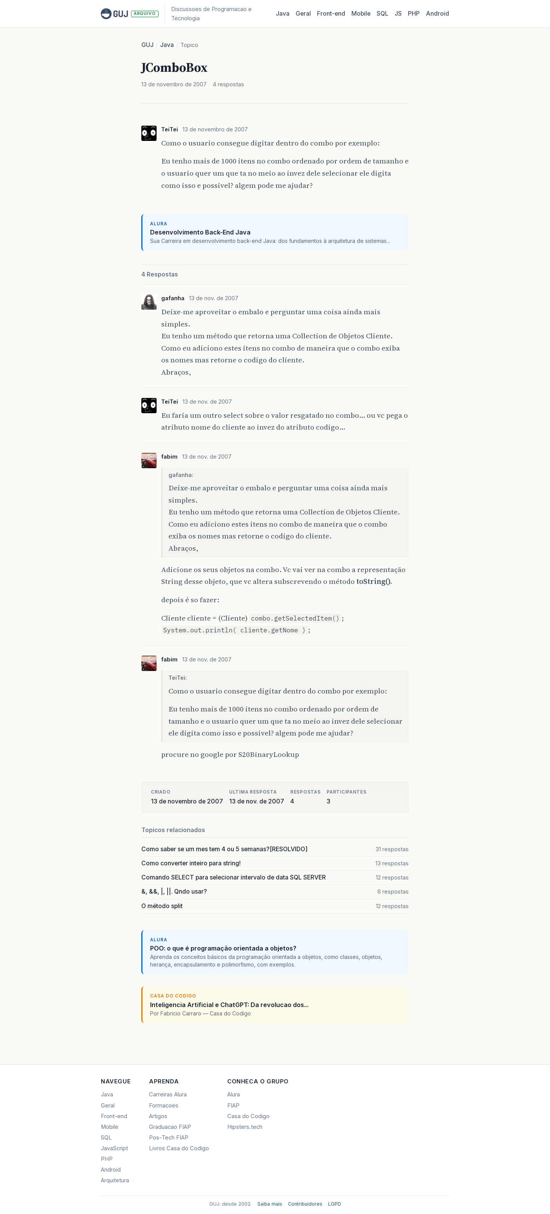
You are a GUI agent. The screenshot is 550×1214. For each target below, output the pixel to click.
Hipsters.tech (244, 1126)
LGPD (334, 1204)
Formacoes (163, 1105)
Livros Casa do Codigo (179, 1148)
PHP (414, 13)
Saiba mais (269, 1204)
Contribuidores (305, 1204)
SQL (382, 13)
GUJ (147, 44)
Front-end (114, 1116)
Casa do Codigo (248, 1116)
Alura (233, 1094)
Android (437, 13)
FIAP (233, 1105)
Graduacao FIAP (170, 1126)
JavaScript (114, 1148)
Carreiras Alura (168, 1094)
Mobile (360, 13)
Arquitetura (115, 1180)
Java (283, 13)
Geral (303, 13)
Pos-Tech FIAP (168, 1137)
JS (398, 13)
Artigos (158, 1116)
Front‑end (331, 13)
